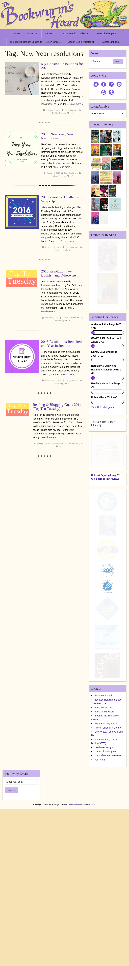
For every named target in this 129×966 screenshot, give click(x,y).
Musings (62, 176)
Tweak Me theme (75, 935)
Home (16, 33)
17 (72, 176)
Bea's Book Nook (103, 825)
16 (60, 446)
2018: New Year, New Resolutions (57, 136)
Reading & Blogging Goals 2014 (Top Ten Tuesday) (57, 406)
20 (69, 384)
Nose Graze (90, 935)
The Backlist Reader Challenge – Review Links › (35, 42)
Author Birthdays (111, 42)
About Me (32, 33)
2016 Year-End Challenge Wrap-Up (60, 199)
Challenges (59, 250)
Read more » (76, 104)
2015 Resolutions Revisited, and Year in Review (62, 343)
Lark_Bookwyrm (71, 110)
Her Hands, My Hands (106, 853)
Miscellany (59, 384)
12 (72, 113)
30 (70, 321)
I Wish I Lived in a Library (107, 857)
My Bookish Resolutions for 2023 (62, 66)
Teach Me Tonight (103, 877)
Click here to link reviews (105, 608)
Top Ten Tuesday (59, 113)
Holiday (55, 176)
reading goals (77, 443)
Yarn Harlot (100, 889)
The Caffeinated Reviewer (108, 885)
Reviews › (50, 33)
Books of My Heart (104, 841)
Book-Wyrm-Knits (103, 837)
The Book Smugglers (105, 881)
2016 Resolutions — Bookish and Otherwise (58, 273)
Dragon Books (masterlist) (81, 42)
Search (118, 61)
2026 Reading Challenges (76, 33)
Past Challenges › (106, 33)
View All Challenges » (102, 537)
